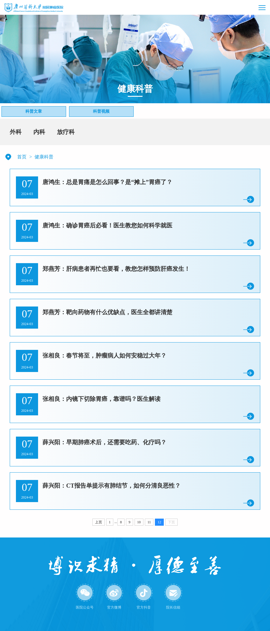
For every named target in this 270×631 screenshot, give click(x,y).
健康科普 (44, 156)
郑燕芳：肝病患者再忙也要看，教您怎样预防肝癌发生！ (116, 268)
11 (149, 522)
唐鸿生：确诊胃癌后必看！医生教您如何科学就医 (107, 225)
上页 (98, 522)
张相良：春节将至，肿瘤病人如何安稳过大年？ (104, 355)
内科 (39, 132)
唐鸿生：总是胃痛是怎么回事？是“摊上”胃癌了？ (107, 182)
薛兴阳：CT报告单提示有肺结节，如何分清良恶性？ (111, 485)
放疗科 (66, 132)
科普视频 (101, 111)
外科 (16, 132)
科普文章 (33, 111)
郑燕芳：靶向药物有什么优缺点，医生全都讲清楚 (107, 312)
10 (139, 522)
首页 (22, 156)
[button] (249, 7)
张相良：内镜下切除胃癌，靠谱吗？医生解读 (101, 399)
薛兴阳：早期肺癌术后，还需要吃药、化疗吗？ (104, 442)
